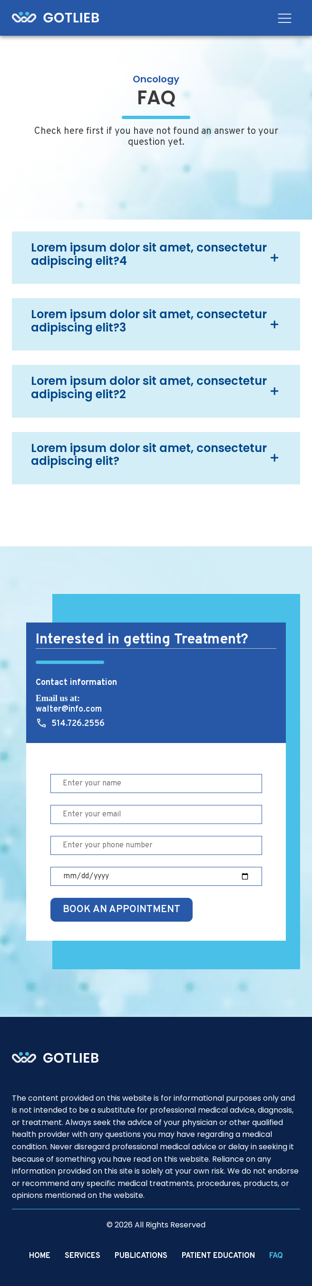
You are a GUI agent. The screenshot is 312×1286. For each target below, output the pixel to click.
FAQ (276, 1256)
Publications (141, 1256)
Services (82, 1256)
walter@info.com (69, 709)
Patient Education (218, 1256)
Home (39, 1256)
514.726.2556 (78, 723)
